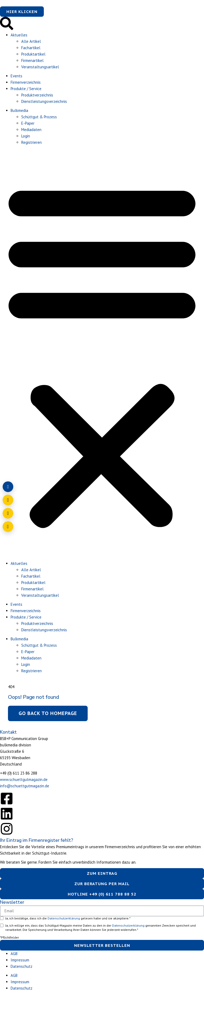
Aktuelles (19, 34)
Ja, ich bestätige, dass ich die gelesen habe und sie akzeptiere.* (67, 918)
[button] (102, 354)
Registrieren (31, 142)
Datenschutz (21, 966)
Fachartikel (30, 47)
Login (25, 135)
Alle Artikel (31, 41)
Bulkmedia (19, 110)
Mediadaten (31, 129)
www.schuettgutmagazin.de (24, 779)
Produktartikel (33, 54)
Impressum (20, 959)
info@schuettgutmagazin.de (24, 785)
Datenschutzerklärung (64, 918)
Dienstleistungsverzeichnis (44, 101)
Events (16, 75)
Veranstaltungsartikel (40, 66)
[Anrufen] (8, 513)
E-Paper (28, 123)
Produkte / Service (26, 88)
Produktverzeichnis (37, 95)
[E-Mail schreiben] (8, 500)
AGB (14, 953)
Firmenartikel (32, 60)
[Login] (8, 486)
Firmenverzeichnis (26, 82)
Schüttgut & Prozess (39, 116)
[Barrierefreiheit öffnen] (8, 526)
